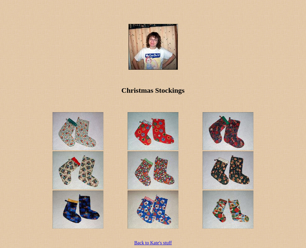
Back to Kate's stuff (153, 242)
